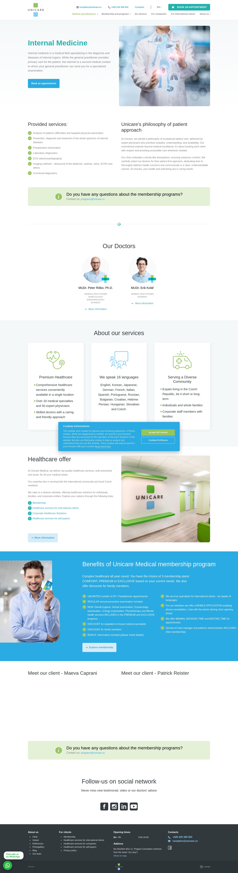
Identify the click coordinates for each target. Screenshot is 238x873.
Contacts (139, 7)
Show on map (120, 856)
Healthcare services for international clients (55, 508)
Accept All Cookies (158, 432)
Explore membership (101, 647)
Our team (36, 854)
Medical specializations (84, 14)
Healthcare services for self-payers (51, 518)
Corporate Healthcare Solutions (49, 513)
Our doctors (141, 14)
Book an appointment (192, 7)
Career (35, 840)
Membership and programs (115, 14)
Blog (34, 850)
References (37, 843)
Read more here (103, 446)
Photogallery (38, 847)
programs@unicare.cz (93, 199)
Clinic (35, 837)
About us (204, 14)
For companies (159, 14)
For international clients (183, 14)
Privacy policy (70, 850)
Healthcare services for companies (80, 843)
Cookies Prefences (158, 440)
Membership (39, 503)
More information (96, 309)
